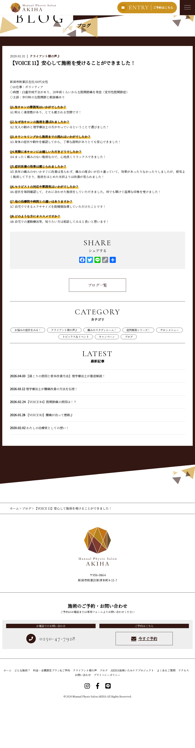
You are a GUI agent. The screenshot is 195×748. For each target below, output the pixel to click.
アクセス (183, 715)
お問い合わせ (83, 719)
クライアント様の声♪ (45, 101)
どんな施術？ (22, 715)
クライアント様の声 (85, 715)
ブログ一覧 (97, 329)
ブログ (129, 381)
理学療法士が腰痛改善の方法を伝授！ (44, 433)
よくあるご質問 (166, 715)
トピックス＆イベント (75, 381)
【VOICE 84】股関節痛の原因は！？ (43, 446)
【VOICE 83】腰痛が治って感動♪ (41, 459)
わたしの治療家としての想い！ (39, 472)
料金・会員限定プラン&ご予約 (51, 715)
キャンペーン (107, 381)
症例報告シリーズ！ (138, 374)
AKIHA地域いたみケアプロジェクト (132, 715)
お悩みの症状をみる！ (27, 374)
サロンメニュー (169, 374)
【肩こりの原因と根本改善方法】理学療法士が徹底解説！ (57, 420)
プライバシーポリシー (107, 719)
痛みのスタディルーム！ (102, 374)
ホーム (15, 553)
